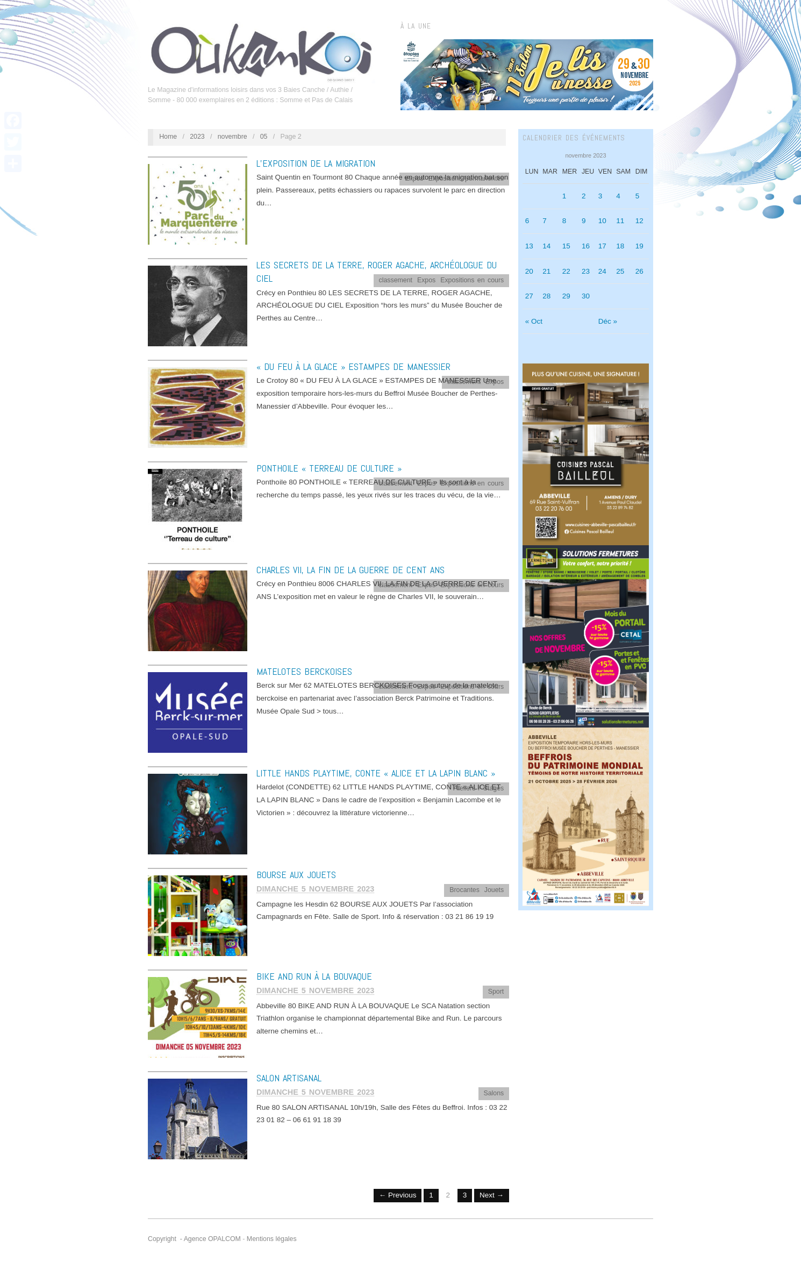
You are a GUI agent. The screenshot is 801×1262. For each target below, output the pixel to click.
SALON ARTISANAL (288, 1078)
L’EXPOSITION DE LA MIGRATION (315, 163)
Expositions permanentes (466, 178)
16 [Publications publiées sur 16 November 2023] (586, 246)
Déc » (607, 321)
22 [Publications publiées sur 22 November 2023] (566, 271)
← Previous (398, 1195)
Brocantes (464, 890)
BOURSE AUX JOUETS (296, 874)
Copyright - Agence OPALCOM (194, 1239)
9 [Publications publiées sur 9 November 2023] (584, 221)
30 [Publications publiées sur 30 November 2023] (586, 296)
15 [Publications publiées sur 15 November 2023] (566, 246)
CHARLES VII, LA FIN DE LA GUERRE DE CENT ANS (350, 570)
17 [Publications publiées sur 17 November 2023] (602, 246)
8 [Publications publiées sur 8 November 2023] (564, 221)
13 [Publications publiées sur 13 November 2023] (529, 246)
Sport (496, 991)
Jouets (494, 890)
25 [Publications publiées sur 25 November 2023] (620, 271)
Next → (492, 1195)
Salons (493, 1093)
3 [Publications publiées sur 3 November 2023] (600, 196)
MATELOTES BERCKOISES (304, 671)
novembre (232, 136)
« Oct (533, 321)
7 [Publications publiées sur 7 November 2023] (544, 221)
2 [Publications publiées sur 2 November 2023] (584, 196)
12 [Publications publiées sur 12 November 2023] (639, 221)
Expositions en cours (472, 280)
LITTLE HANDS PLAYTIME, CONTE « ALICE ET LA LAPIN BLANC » (375, 773)
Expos (414, 178)
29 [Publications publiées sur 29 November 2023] (566, 296)
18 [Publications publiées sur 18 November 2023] (620, 246)
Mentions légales (272, 1239)
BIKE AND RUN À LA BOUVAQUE (314, 976)
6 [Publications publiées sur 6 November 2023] (527, 221)
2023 (197, 136)
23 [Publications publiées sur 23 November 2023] (586, 271)
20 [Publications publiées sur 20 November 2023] (529, 271)
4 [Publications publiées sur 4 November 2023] (618, 196)
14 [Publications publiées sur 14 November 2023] (546, 246)
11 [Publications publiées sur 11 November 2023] (620, 221)
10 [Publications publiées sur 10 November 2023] (602, 221)
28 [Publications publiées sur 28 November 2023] (546, 296)
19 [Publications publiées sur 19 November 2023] (639, 246)
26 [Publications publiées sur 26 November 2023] (639, 271)
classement (396, 280)
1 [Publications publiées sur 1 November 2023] (564, 196)
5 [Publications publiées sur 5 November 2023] (637, 196)
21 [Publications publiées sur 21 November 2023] (546, 271)
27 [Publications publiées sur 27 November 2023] (529, 296)
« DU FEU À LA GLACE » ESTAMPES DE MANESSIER (353, 366)
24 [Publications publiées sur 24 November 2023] (602, 271)
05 (264, 136)
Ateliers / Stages (478, 788)
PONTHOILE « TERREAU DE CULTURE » (329, 468)
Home (168, 136)
